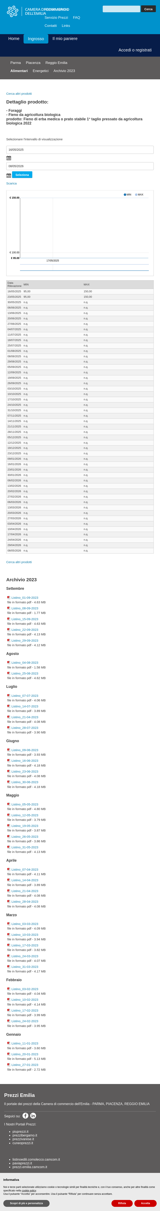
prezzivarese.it (23, 1139)
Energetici (41, 71)
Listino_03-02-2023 (24, 989)
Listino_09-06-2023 (24, 750)
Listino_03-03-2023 (24, 924)
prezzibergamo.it (24, 1135)
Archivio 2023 (64, 71)
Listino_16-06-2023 (24, 760)
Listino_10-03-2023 (24, 934)
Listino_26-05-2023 (24, 836)
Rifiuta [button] (122, 1203)
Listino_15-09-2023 (24, 619)
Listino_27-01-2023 (24, 1065)
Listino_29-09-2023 (24, 640)
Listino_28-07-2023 (24, 727)
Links (66, 26)
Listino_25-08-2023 (24, 673)
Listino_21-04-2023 (24, 717)
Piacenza (33, 63)
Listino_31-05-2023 (24, 847)
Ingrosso (36, 38)
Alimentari (19, 71)
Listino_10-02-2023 (24, 999)
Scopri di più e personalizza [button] (26, 1203)
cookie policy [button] (29, 1190)
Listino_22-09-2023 (24, 629)
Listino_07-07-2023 (24, 695)
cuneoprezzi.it (22, 1143)
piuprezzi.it (20, 1131)
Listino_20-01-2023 (24, 1054)
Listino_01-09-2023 (24, 597)
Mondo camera (56, 9)
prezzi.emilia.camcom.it (29, 1167)
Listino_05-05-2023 (24, 804)
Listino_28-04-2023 (24, 901)
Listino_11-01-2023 (24, 1043)
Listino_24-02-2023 (24, 1021)
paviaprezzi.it (22, 1163)
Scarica (11, 183)
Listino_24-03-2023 (24, 956)
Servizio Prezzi (56, 18)
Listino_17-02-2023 (24, 1010)
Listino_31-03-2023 (24, 966)
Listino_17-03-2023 (24, 945)
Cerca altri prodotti (19, 93)
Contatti (51, 26)
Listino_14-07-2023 (24, 706)
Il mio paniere (65, 38)
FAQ (76, 18)
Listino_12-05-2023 (24, 815)
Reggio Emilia (56, 63)
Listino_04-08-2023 (24, 662)
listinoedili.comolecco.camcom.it (36, 1159)
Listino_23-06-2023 (24, 771)
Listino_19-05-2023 (24, 826)
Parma (15, 63)
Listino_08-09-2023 (24, 608)
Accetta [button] (145, 1203)
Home (13, 38)
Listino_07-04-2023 (24, 869)
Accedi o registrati (135, 50)
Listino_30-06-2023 (24, 782)
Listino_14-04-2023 (24, 880)
